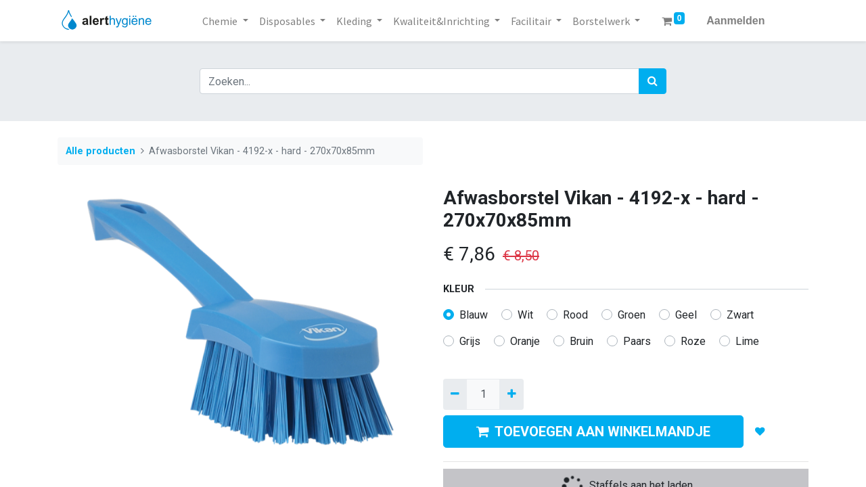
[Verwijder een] (455, 394)
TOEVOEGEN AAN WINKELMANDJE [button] (593, 431)
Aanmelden (735, 20)
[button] (760, 431)
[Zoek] (652, 81)
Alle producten (100, 151)
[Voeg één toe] (511, 394)
